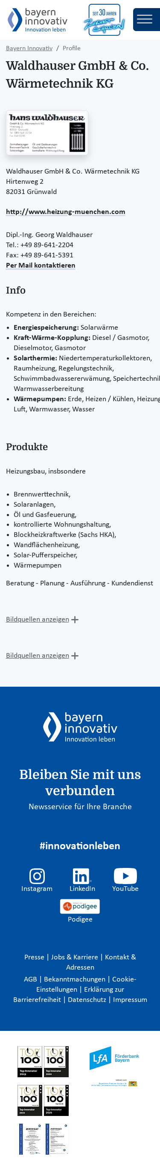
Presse (35, 957)
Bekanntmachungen (75, 980)
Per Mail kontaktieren (41, 266)
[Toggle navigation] (146, 19)
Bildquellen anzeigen (37, 620)
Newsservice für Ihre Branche (80, 807)
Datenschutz (88, 1000)
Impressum (130, 1000)
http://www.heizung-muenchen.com (65, 212)
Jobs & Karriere (75, 957)
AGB (31, 980)
